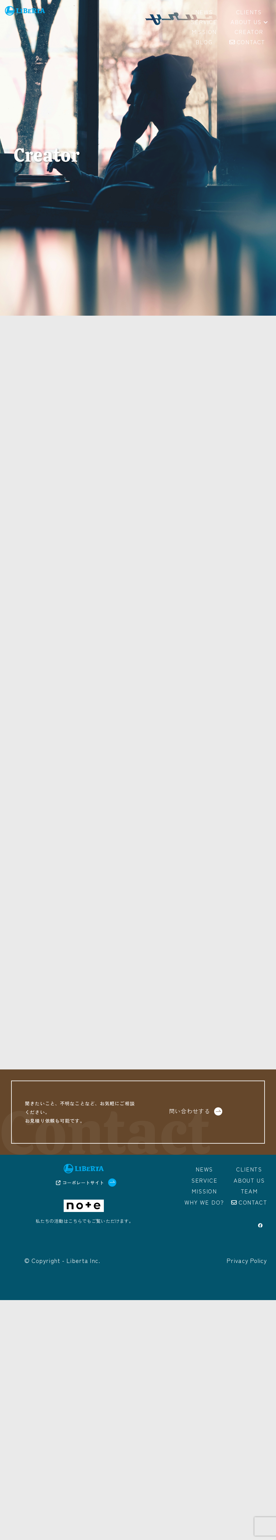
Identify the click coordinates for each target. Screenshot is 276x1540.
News (204, 1169)
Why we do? (204, 1202)
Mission (204, 1191)
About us (249, 22)
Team (249, 1191)
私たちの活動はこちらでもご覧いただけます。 (85, 1221)
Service (204, 1180)
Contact (253, 1202)
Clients (249, 1169)
